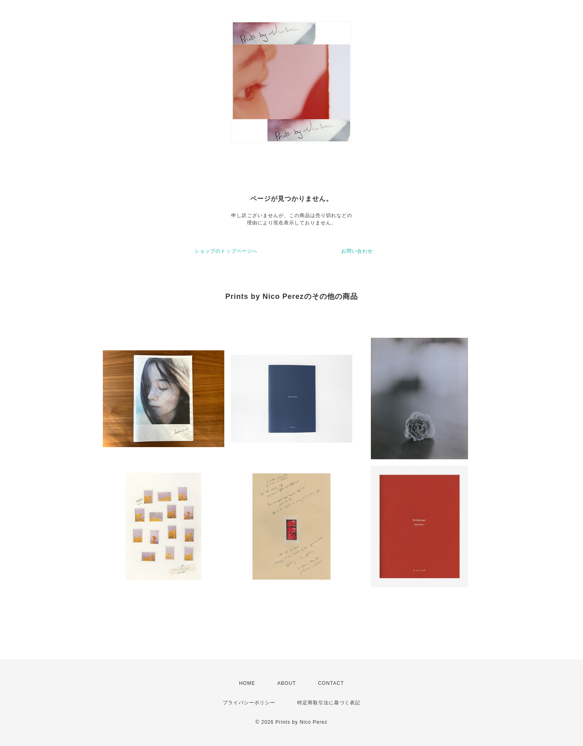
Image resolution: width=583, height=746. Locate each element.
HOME (247, 683)
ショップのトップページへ (225, 251)
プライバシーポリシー (249, 703)
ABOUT (286, 683)
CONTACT (331, 683)
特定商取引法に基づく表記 (328, 703)
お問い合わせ (357, 251)
